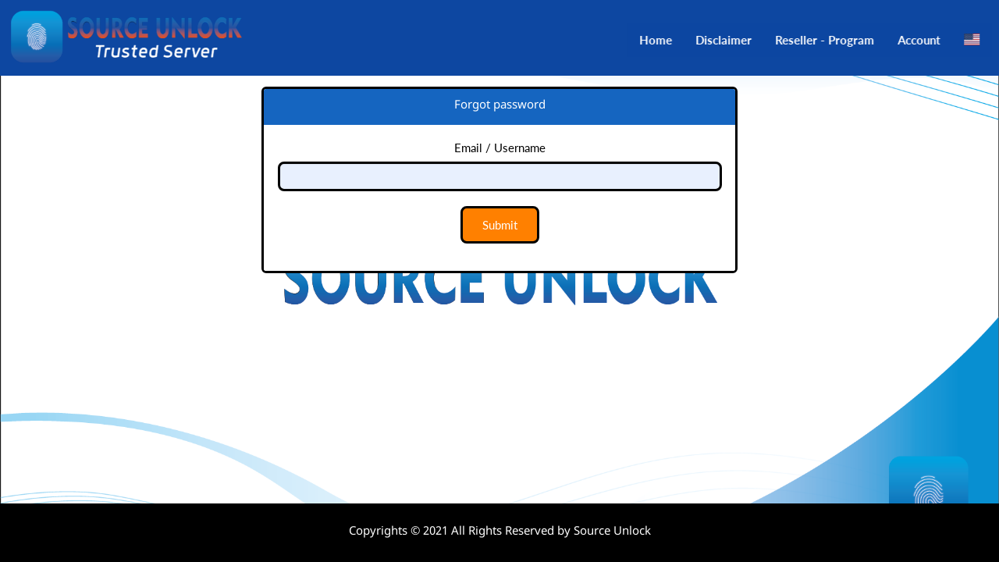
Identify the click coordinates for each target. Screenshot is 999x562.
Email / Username (500, 147)
